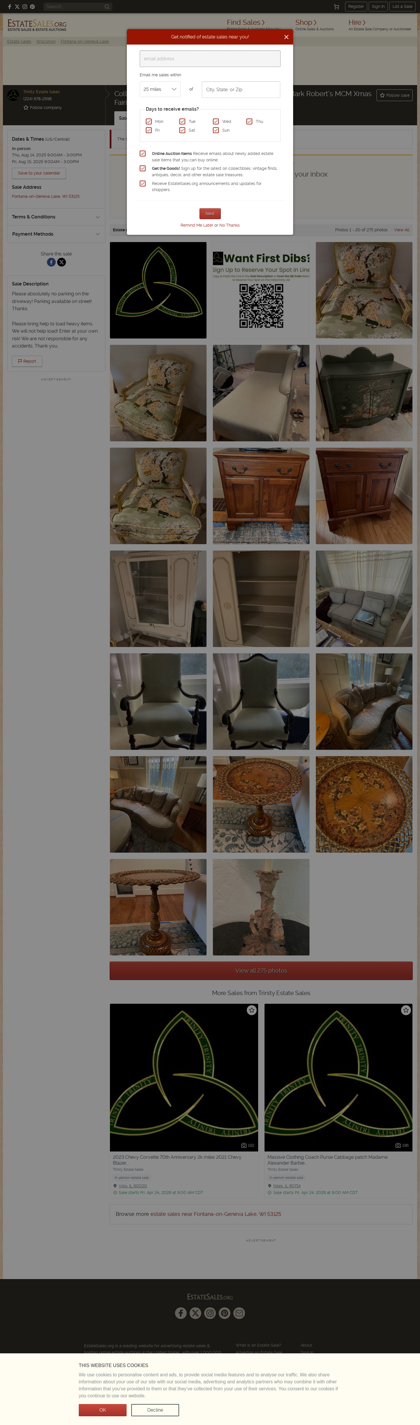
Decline (155, 1410)
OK (102, 1410)
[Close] (286, 36)
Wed (226, 121)
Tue (192, 121)
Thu (259, 121)
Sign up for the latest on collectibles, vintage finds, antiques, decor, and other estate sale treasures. (215, 171)
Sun (226, 130)
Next (210, 213)
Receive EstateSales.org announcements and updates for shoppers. (207, 186)
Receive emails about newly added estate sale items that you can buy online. (212, 156)
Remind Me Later (197, 225)
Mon (159, 121)
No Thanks (229, 225)
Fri (157, 130)
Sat (192, 130)
